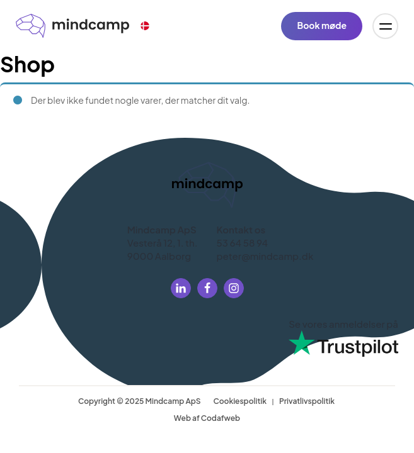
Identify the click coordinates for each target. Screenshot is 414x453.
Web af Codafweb (207, 418)
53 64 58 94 (242, 243)
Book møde (322, 25)
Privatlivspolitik (307, 401)
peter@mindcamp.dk (265, 256)
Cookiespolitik (240, 401)
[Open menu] (385, 26)
